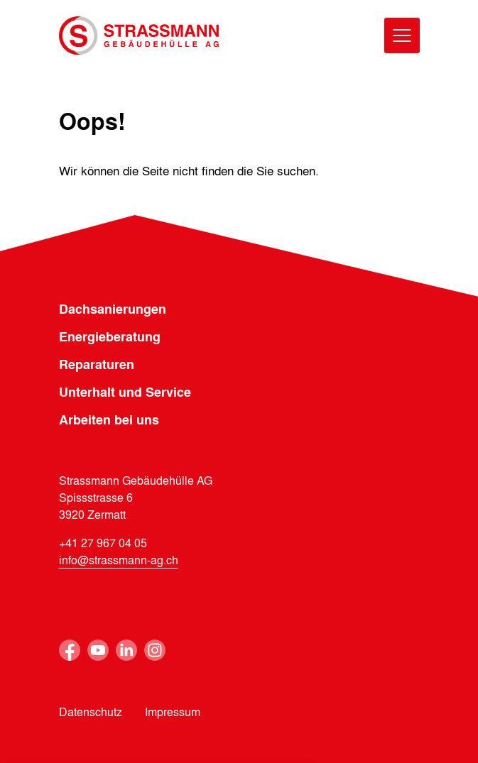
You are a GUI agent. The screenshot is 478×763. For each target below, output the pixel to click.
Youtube (98, 650)
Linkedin (126, 650)
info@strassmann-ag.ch (118, 559)
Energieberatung (110, 336)
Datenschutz (90, 711)
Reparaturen (96, 364)
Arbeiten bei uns (109, 419)
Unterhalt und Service (125, 392)
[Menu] (402, 35)
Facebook (69, 650)
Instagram (154, 650)
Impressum (172, 711)
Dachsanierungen (112, 309)
